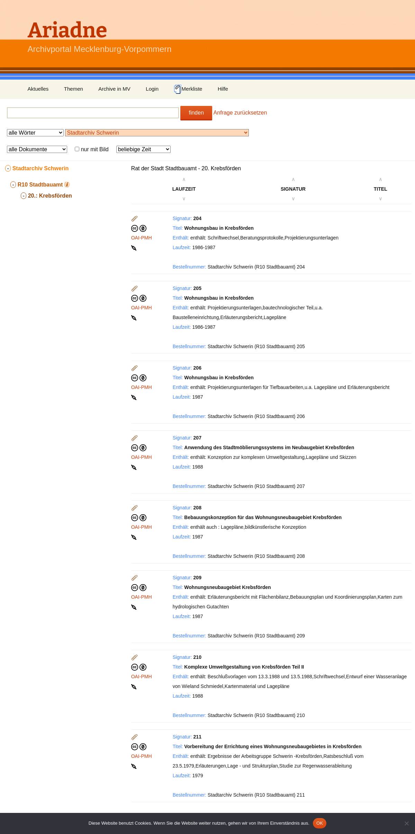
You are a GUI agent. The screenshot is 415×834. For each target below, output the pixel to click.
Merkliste (188, 89)
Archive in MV (114, 89)
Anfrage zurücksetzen (240, 113)
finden (196, 113)
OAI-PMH (141, 238)
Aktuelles (38, 89)
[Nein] (406, 823)
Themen (73, 89)
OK (319, 823)
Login (152, 89)
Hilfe (223, 89)
